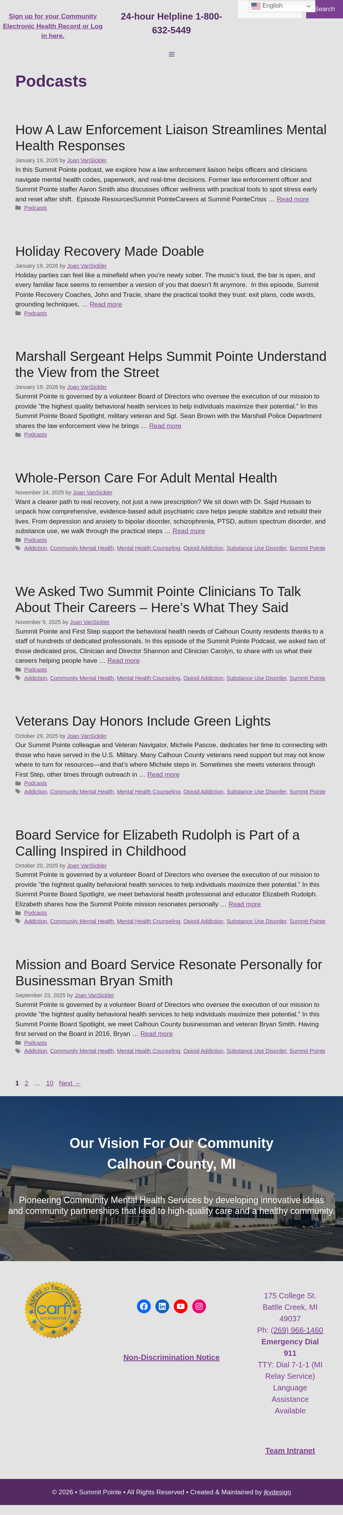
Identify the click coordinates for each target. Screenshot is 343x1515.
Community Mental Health (82, 548)
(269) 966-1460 (297, 1330)
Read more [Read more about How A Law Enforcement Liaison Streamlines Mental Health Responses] (293, 199)
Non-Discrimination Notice (171, 1357)
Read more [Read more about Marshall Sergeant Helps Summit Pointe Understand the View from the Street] (165, 426)
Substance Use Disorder (256, 548)
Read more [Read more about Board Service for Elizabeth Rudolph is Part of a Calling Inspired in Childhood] (245, 904)
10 (50, 1083)
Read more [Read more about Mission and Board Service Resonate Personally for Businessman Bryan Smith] (156, 1033)
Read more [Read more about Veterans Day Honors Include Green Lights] (163, 774)
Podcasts (35, 208)
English (266, 6)
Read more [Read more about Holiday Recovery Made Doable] (106, 304)
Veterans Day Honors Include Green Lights (142, 720)
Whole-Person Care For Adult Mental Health (146, 477)
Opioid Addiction (203, 548)
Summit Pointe (307, 548)
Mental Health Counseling (148, 548)
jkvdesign (277, 1492)
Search (324, 9)
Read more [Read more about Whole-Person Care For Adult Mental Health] (189, 531)
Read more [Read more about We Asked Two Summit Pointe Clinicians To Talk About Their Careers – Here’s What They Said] (123, 660)
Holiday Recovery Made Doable (109, 251)
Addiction (35, 548)
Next (70, 1083)
